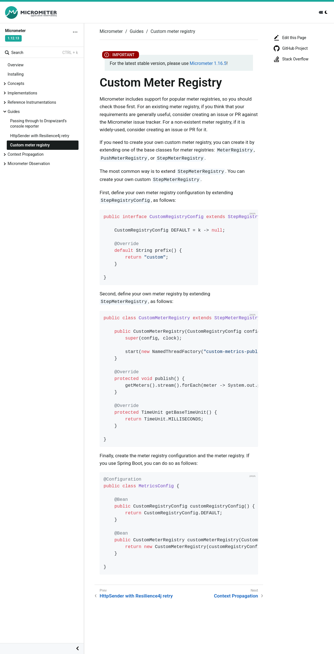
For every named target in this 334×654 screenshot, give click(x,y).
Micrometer (111, 31)
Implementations (22, 93)
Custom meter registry (30, 145)
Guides (14, 111)
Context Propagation (26, 154)
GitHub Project (290, 48)
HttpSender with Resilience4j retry (39, 135)
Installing (16, 74)
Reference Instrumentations (32, 102)
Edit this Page (289, 37)
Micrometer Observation (29, 163)
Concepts (16, 83)
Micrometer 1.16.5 (208, 63)
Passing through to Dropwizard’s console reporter (38, 123)
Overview (16, 65)
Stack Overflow (290, 59)
